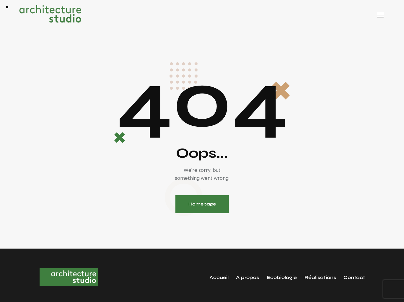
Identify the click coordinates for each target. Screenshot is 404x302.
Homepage (202, 204)
